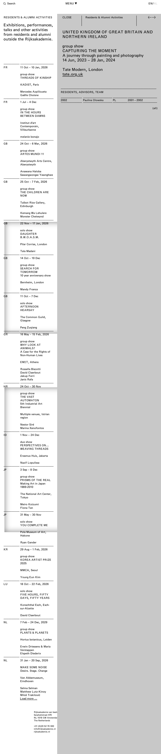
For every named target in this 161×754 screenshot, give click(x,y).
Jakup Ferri (27, 375)
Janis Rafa (26, 379)
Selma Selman (28, 688)
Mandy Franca (29, 289)
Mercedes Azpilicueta (33, 91)
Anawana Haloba (30, 171)
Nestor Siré (27, 424)
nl (156, 3)
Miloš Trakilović (30, 695)
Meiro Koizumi (29, 504)
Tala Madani (27, 251)
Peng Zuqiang (28, 327)
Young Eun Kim (30, 577)
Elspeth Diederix (30, 653)
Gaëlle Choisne (29, 95)
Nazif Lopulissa (29, 462)
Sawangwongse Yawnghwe (36, 174)
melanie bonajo (29, 136)
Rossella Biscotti (30, 369)
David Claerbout (30, 372)
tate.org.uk (72, 74)
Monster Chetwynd (32, 216)
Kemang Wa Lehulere (33, 212)
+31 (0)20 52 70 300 (44, 726)
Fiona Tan (26, 507)
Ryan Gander (28, 542)
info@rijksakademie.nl (45, 729)
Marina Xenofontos (32, 428)
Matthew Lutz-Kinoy (33, 691)
